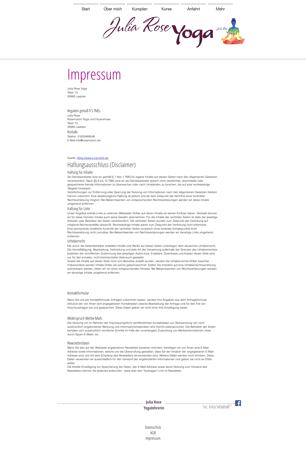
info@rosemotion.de (88, 140)
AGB (153, 432)
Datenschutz (153, 427)
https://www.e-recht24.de (92, 158)
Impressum (153, 438)
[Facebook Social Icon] (238, 403)
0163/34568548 (219, 407)
